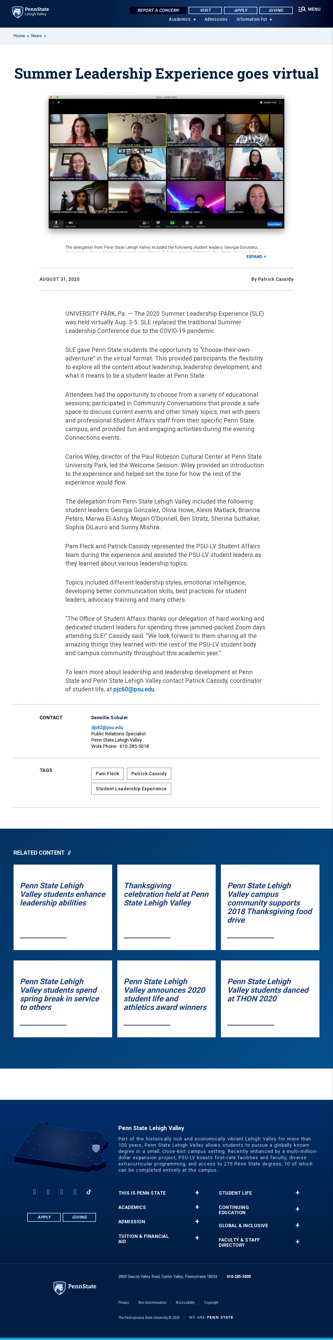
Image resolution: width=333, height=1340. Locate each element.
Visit (204, 10)
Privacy (123, 1302)
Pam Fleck (107, 773)
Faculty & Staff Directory (239, 1242)
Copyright (211, 1302)
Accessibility (185, 1302)
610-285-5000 (239, 1276)
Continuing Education (234, 1210)
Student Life (235, 1193)
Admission (131, 1221)
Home (19, 35)
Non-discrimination (152, 1302)
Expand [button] (254, 256)
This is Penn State (142, 1193)
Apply (240, 10)
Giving (275, 10)
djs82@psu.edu (107, 727)
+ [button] (197, 1193)
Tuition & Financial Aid (143, 1239)
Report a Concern (157, 10)
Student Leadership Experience (131, 788)
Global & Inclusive (243, 1225)
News (36, 35)
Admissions (216, 20)
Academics (180, 20)
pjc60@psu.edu (133, 689)
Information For (251, 20)
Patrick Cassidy (149, 773)
